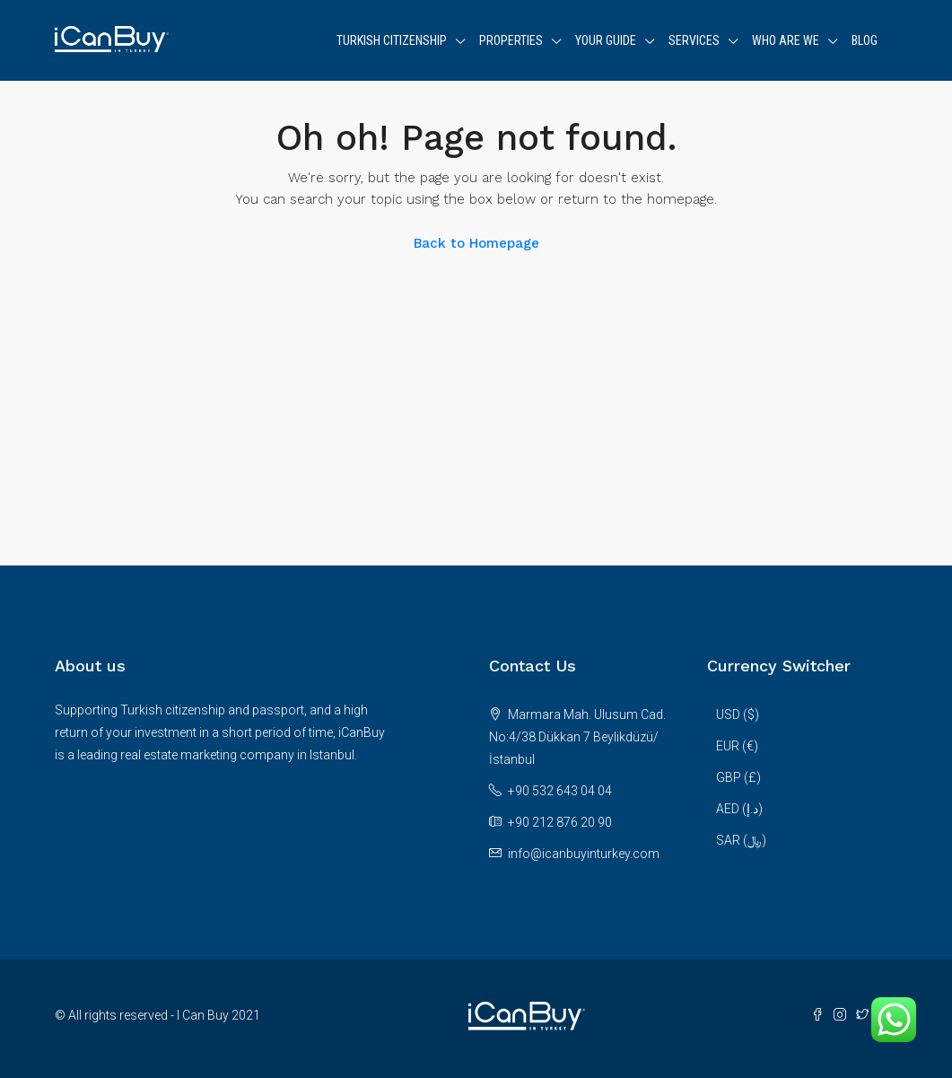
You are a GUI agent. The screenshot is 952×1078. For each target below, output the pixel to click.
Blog (865, 40)
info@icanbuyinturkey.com (583, 853)
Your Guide (605, 40)
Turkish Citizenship (391, 40)
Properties (511, 40)
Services (694, 40)
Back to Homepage (476, 243)
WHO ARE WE (785, 40)
